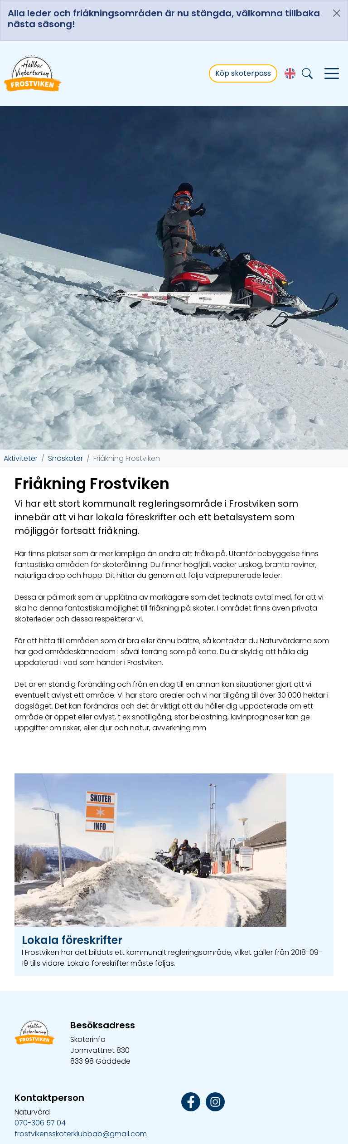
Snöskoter (65, 419)
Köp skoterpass (243, 73)
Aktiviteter (21, 419)
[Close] (337, 13)
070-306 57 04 (40, 1083)
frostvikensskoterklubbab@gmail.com (80, 1094)
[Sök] (307, 73)
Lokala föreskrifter (72, 900)
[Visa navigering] (331, 73)
